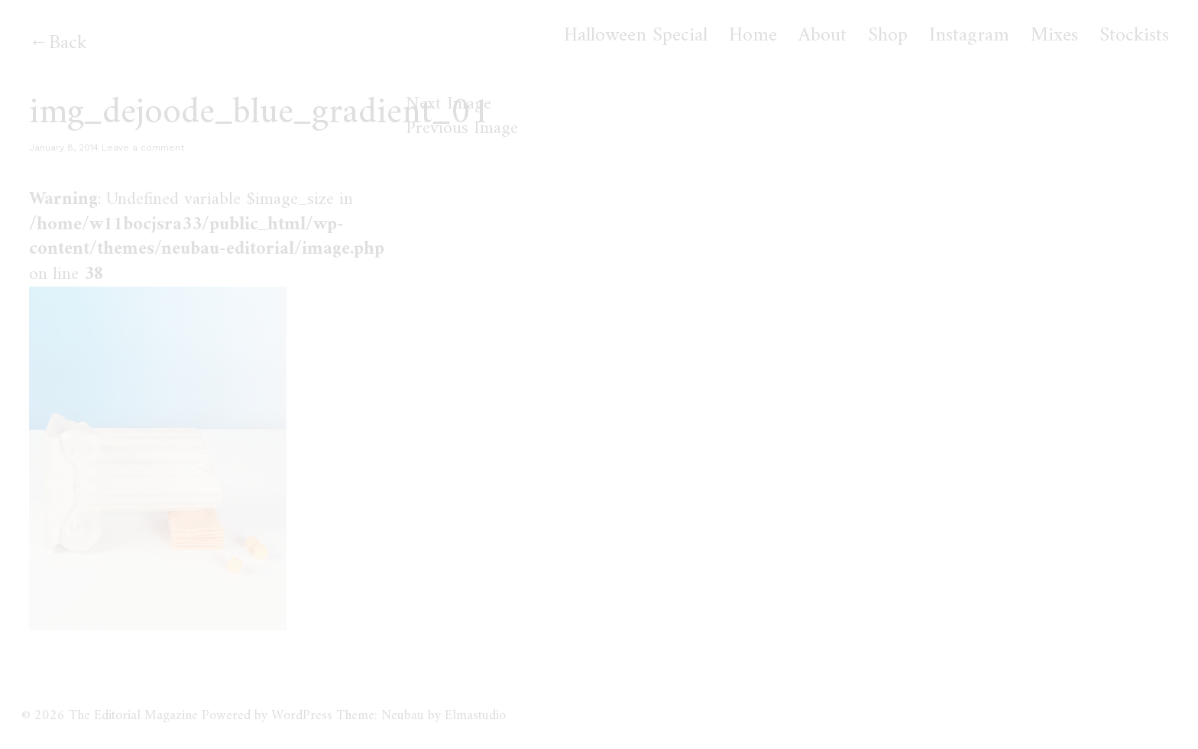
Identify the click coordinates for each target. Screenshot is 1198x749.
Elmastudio (475, 716)
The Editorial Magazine (133, 716)
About (822, 36)
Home (753, 36)
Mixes (1054, 36)
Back (68, 43)
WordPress (301, 716)
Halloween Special (635, 36)
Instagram (969, 36)
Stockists (1134, 36)
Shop (888, 36)
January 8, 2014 (64, 147)
